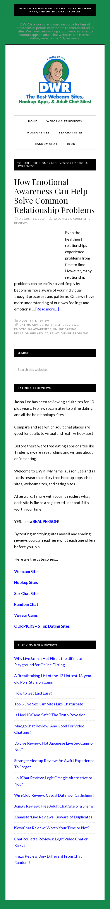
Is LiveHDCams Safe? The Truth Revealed (50, 714)
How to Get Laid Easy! (33, 693)
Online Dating (64, 329)
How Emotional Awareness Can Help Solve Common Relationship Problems (54, 195)
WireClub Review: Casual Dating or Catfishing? (54, 795)
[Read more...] (47, 309)
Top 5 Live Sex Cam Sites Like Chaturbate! (49, 704)
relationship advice (31, 333)
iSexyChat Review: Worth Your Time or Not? (51, 827)
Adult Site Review (34, 320)
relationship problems (69, 333)
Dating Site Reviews (61, 324)
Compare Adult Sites (55, 80)
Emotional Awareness (32, 329)
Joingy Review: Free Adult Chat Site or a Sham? (53, 806)
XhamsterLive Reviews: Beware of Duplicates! (54, 817)
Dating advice (31, 324)
